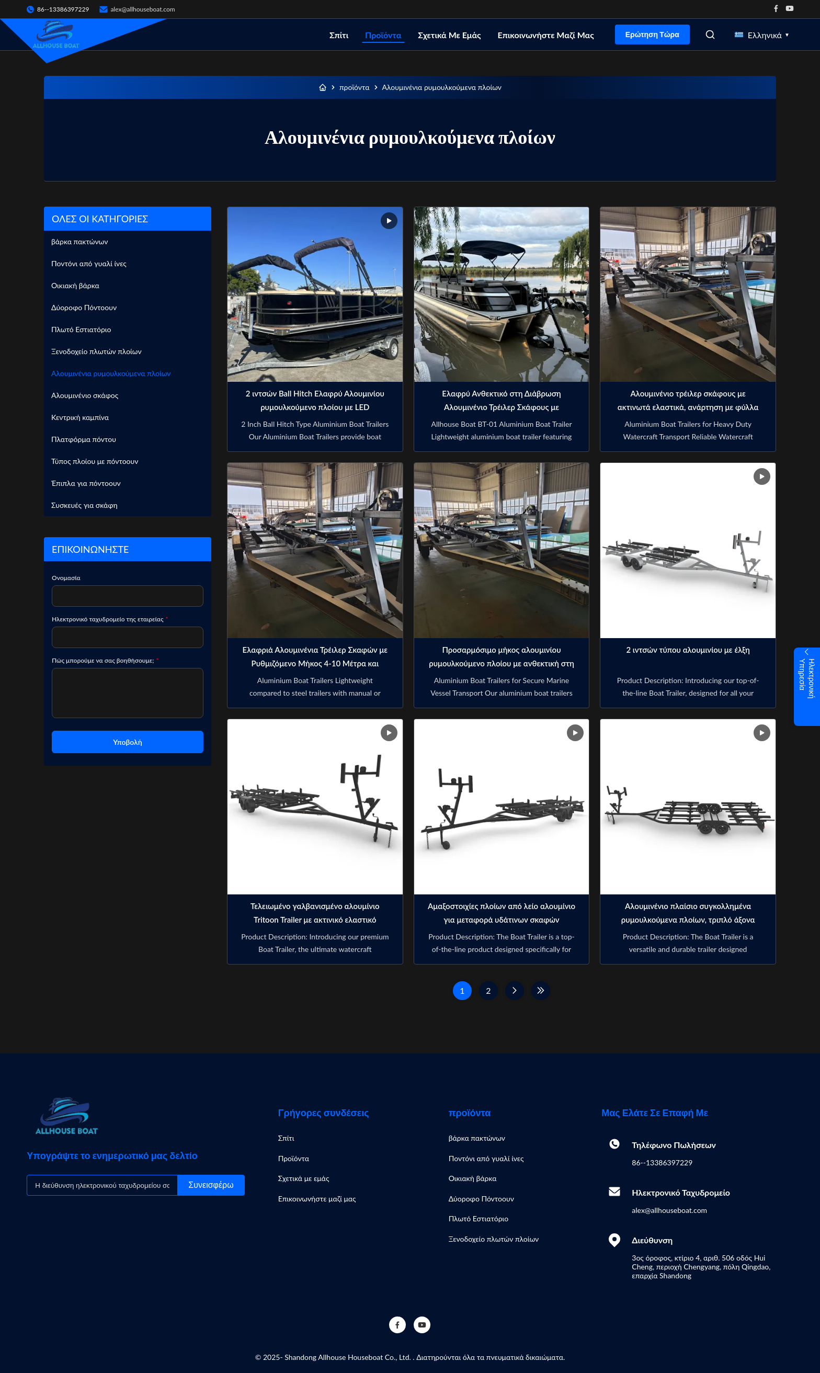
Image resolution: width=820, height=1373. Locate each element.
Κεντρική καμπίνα (80, 417)
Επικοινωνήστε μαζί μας (546, 35)
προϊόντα (354, 87)
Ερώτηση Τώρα (652, 34)
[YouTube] (422, 1325)
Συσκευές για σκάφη (84, 505)
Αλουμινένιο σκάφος (84, 395)
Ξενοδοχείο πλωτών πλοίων (96, 351)
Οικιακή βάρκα (75, 285)
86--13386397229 (662, 1162)
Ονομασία (66, 578)
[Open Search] (710, 34)
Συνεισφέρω (210, 1185)
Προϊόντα (383, 35)
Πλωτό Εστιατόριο (81, 329)
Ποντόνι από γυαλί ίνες (89, 263)
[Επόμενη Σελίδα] (514, 990)
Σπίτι (338, 35)
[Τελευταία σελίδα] (540, 990)
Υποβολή (127, 741)
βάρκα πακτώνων (79, 241)
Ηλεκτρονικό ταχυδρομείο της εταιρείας (110, 619)
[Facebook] (397, 1325)
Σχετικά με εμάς (449, 35)
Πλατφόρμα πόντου (83, 439)
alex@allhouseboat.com (142, 9)
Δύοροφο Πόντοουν (84, 307)
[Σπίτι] (322, 87)
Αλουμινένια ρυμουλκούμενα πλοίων (111, 373)
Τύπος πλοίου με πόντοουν (94, 461)
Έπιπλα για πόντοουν (86, 483)
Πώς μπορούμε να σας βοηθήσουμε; (105, 660)
